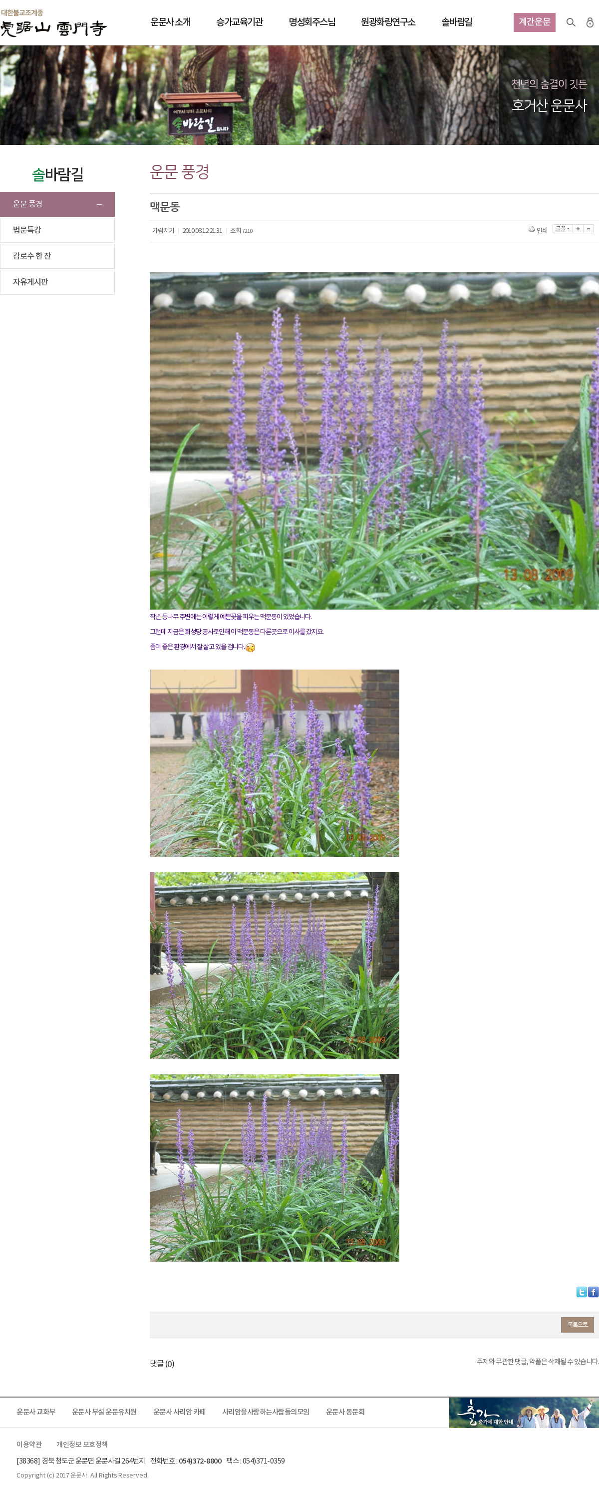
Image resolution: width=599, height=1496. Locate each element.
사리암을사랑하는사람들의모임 (265, 1412)
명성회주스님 (312, 22)
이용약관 (28, 1445)
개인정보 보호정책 (82, 1445)
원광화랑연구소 (388, 22)
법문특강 (27, 230)
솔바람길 (456, 22)
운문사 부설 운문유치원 (104, 1412)
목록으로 (578, 1324)
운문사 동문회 (345, 1412)
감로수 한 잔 (32, 256)
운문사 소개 (170, 22)
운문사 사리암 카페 (179, 1412)
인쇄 (539, 231)
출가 (524, 1412)
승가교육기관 (239, 22)
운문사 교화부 (35, 1412)
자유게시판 (30, 282)
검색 (571, 22)
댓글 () (162, 1364)
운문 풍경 (27, 204)
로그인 (590, 22)
